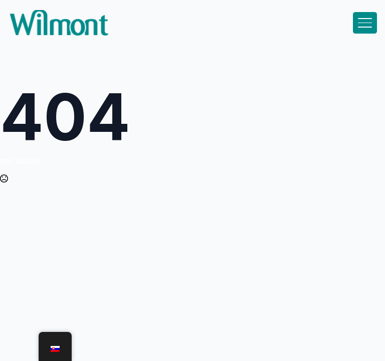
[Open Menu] (364, 23)
